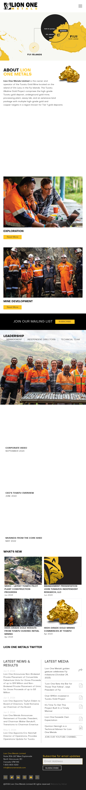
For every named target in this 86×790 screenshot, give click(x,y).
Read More (12, 237)
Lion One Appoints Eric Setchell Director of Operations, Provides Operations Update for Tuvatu (20, 736)
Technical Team (70, 340)
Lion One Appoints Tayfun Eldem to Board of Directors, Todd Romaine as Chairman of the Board (21, 704)
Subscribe (65, 322)
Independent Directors (41, 340)
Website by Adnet (59, 784)
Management (14, 340)
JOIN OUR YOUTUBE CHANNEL (61, 737)
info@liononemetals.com (14, 768)
